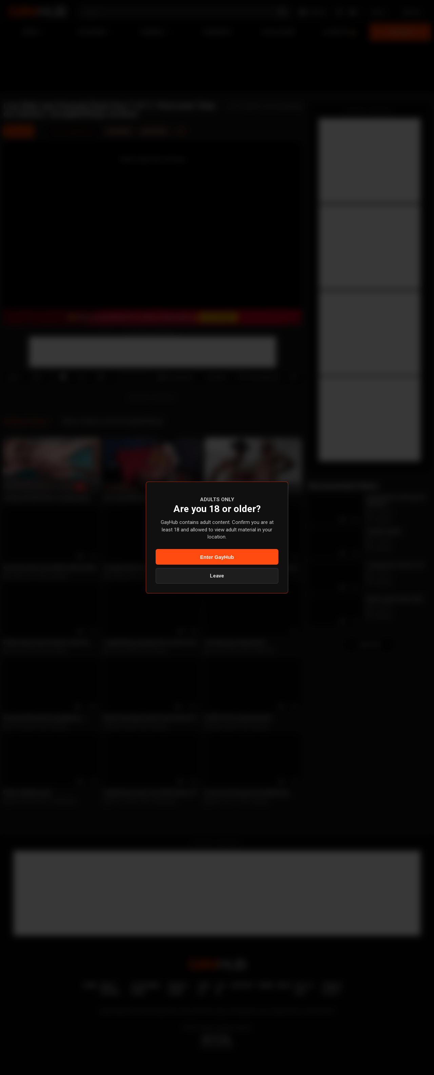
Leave (217, 576)
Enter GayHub (217, 557)
